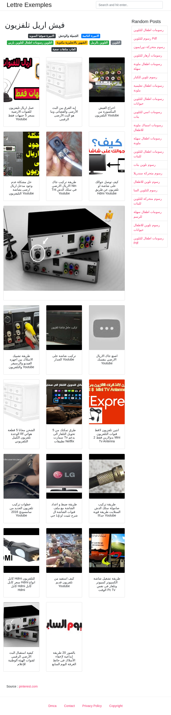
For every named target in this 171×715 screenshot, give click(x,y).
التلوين (116, 42)
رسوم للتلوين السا (145, 190)
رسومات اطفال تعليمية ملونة (149, 88)
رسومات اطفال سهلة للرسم (148, 214)
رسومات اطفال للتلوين (149, 30)
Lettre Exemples (29, 5)
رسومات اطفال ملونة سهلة (148, 66)
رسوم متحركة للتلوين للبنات (148, 201)
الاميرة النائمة (90, 36)
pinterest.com (28, 686)
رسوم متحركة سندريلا (148, 173)
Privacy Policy (92, 706)
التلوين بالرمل (99, 42)
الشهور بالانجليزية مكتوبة (72, 42)
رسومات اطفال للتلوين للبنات (149, 154)
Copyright (116, 706)
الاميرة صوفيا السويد (41, 36)
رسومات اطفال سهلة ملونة (148, 141)
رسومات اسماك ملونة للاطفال (148, 127)
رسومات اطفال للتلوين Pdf (149, 240)
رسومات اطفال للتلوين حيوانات (149, 101)
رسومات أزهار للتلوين (148, 55)
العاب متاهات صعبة (64, 49)
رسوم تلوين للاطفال (147, 181)
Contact (69, 706)
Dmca (52, 706)
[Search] (129, 5)
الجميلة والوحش (68, 36)
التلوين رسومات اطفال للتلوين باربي (30, 42)
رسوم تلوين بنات (145, 165)
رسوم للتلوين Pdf (145, 38)
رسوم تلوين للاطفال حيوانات (147, 227)
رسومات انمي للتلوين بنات (148, 114)
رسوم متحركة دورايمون (149, 47)
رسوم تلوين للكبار (145, 77)
